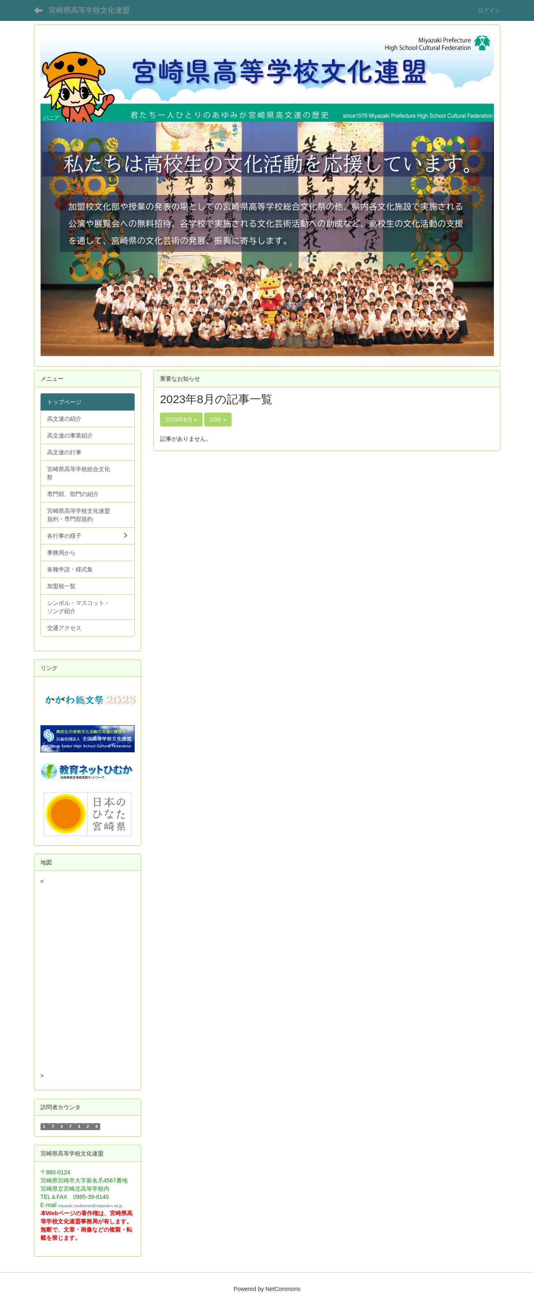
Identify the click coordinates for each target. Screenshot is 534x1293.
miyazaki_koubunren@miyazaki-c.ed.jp (90, 1206)
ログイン (489, 10)
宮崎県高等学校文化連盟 (89, 10)
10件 (218, 419)
